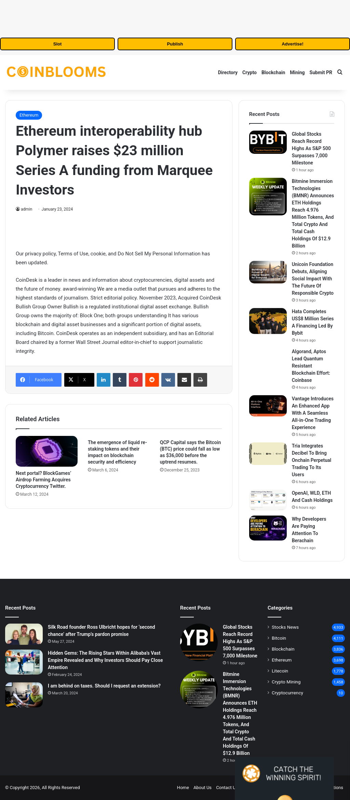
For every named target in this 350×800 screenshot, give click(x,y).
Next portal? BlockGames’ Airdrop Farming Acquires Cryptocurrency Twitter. (43, 479)
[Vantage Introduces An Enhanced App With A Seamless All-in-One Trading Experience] (268, 405)
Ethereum (28, 115)
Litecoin (280, 671)
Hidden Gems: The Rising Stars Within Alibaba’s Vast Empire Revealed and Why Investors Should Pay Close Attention (105, 660)
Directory (228, 72)
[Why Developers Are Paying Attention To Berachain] (268, 528)
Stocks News (285, 627)
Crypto (249, 72)
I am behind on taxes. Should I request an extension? (104, 686)
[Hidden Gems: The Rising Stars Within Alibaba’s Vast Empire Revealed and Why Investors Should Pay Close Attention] (24, 662)
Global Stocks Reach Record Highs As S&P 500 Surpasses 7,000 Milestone (311, 148)
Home (183, 787)
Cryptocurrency (287, 692)
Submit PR (321, 72)
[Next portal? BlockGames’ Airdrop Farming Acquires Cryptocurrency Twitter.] (47, 451)
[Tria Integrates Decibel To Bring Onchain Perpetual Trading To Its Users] (268, 453)
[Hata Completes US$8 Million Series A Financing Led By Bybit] (268, 321)
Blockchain (273, 72)
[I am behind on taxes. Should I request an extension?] (24, 694)
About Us (202, 787)
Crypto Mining (286, 681)
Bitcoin (279, 638)
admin (26, 209)
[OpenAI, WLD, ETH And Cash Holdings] (268, 500)
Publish (175, 43)
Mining (297, 72)
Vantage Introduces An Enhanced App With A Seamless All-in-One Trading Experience (313, 413)
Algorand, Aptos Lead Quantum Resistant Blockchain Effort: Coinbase (311, 366)
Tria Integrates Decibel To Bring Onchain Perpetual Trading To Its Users (312, 460)
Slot (57, 43)
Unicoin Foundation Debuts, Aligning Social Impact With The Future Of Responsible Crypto (313, 279)
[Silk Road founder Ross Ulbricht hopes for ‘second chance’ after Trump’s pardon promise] (24, 634)
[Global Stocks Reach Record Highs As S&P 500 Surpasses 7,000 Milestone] (268, 142)
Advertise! (293, 43)
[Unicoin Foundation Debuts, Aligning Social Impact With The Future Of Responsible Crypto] (268, 272)
